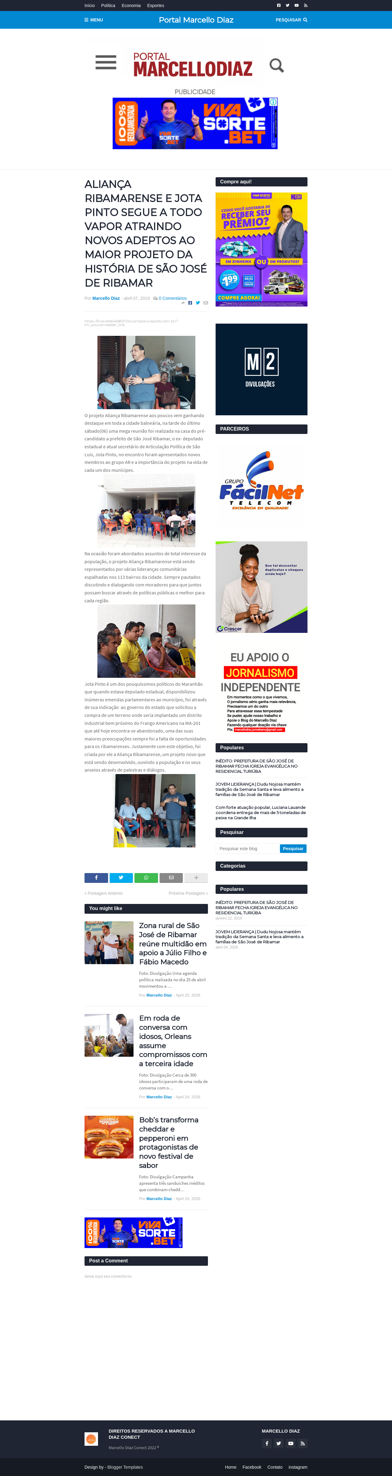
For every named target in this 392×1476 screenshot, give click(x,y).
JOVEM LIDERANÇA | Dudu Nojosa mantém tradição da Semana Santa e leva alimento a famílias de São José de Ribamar (259, 789)
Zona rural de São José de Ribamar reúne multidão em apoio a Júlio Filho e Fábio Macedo (173, 944)
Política (108, 5)
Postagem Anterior (105, 893)
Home (230, 1467)
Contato (274, 1467)
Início (90, 5)
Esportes (155, 5)
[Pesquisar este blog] (248, 848)
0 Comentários (173, 298)
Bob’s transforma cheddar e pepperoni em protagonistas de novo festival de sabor (168, 1143)
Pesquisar (288, 19)
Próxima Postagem (187, 893)
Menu (96, 19)
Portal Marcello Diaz (196, 19)
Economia (131, 5)
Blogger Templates (125, 1467)
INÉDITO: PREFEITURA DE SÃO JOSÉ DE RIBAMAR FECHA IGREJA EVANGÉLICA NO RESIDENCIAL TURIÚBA (257, 766)
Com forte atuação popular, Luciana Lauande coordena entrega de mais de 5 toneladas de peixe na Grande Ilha (261, 812)
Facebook (252, 1467)
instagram (298, 1467)
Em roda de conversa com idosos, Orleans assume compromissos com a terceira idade (173, 1041)
